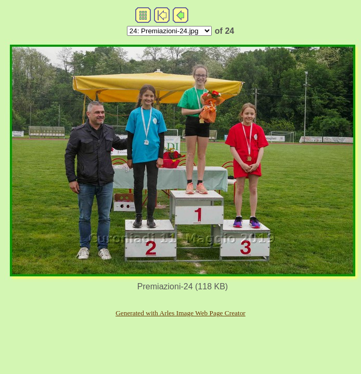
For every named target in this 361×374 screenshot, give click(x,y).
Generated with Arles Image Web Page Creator (180, 313)
